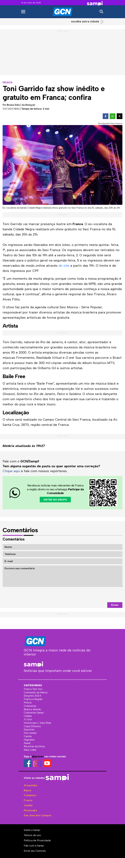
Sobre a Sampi (32, 830)
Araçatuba (30, 785)
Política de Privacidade (37, 840)
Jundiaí (28, 805)
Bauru (27, 790)
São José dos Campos (37, 815)
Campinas (30, 795)
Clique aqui (11, 471)
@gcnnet (38, 756)
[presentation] (97, 594)
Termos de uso (32, 835)
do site (64, 265)
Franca (28, 800)
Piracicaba (30, 810)
